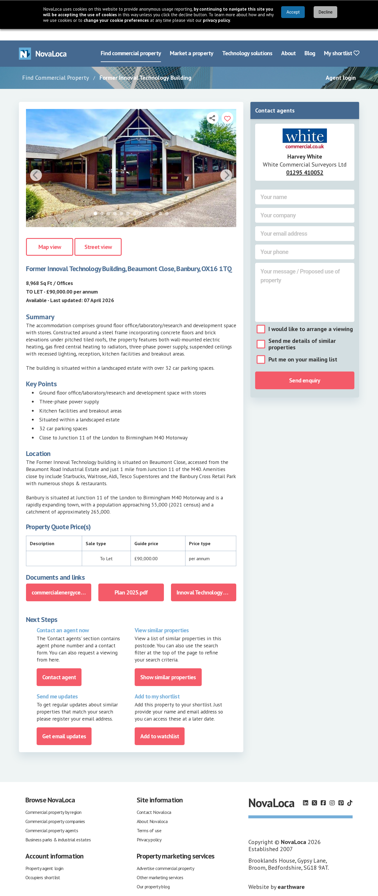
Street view (98, 236)
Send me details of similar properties (302, 332)
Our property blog (153, 875)
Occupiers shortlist (42, 866)
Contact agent (59, 665)
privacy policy (216, 20)
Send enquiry (304, 369)
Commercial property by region (53, 801)
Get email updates (64, 725)
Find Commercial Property (55, 66)
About (288, 42)
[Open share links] (213, 106)
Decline (326, 12)
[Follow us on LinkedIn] (305, 791)
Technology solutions (247, 42)
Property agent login (44, 857)
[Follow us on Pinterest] (341, 791)
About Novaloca (152, 810)
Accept (293, 12)
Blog (309, 42)
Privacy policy (149, 828)
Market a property (191, 42)
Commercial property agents (51, 819)
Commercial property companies (55, 810)
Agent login (341, 66)
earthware (291, 875)
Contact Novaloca (154, 801)
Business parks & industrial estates (58, 828)
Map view (49, 236)
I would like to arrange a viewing (310, 317)
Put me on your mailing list (302, 348)
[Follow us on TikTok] (350, 791)
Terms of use (149, 819)
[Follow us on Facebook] (323, 791)
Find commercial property (131, 42)
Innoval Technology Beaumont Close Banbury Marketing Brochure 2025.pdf (206, 581)
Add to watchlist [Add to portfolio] (159, 725)
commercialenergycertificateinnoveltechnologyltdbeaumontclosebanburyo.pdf (61, 581)
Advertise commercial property (165, 857)
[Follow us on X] (314, 791)
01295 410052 (304, 161)
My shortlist (341, 42)
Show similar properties (168, 665)
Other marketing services (160, 866)
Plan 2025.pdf (131, 581)
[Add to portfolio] (227, 106)
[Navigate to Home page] (43, 42)
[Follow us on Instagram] (332, 791)
